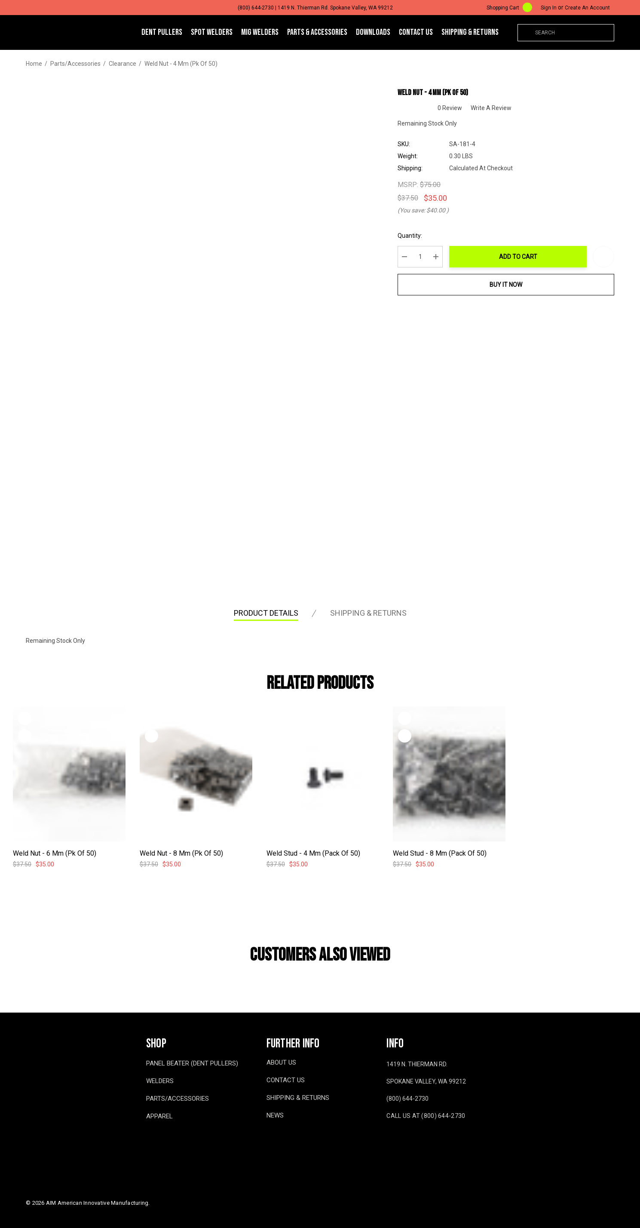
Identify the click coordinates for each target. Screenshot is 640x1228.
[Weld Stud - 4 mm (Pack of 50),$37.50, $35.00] (322, 773)
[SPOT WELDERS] (212, 32)
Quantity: (410, 235)
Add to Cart (518, 256)
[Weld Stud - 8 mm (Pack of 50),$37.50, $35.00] (449, 773)
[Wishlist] (24, 718)
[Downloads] (373, 32)
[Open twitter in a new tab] (425, 1141)
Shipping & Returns (368, 612)
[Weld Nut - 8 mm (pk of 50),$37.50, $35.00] (196, 773)
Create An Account (587, 8)
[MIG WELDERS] (260, 32)
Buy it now (506, 284)
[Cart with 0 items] (503, 7)
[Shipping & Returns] (470, 32)
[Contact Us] (416, 32)
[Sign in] (549, 7)
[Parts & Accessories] (317, 32)
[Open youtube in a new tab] (406, 1141)
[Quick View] (24, 736)
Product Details (266, 612)
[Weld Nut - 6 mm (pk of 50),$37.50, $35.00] (69, 773)
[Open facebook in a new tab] (388, 1141)
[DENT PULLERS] (161, 32)
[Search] (526, 32)
